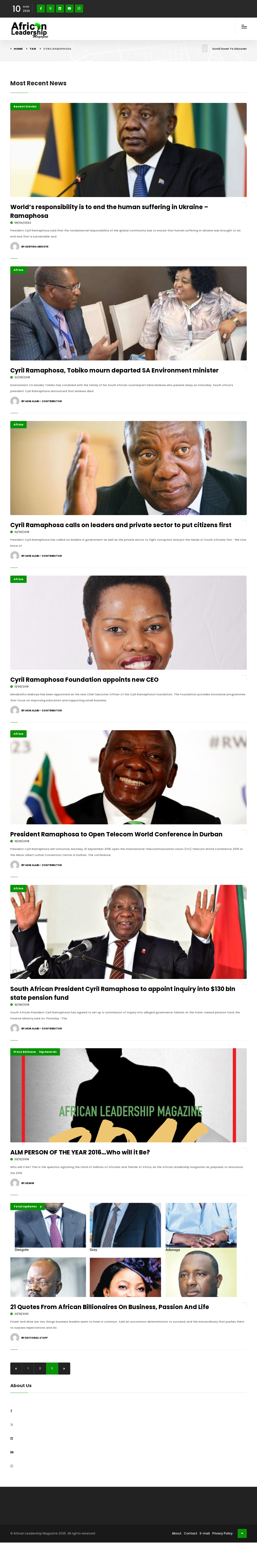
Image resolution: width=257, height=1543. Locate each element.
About (176, 1534)
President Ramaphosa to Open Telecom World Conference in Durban (116, 834)
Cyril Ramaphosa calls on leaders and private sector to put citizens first (120, 525)
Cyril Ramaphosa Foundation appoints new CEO (84, 679)
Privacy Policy (222, 1534)
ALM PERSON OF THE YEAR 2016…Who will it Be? (82, 1152)
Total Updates (25, 1206)
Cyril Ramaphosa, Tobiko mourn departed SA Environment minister (114, 370)
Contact (190, 1534)
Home (18, 49)
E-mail (205, 1534)
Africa (18, 270)
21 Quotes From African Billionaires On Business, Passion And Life (109, 1307)
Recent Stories (25, 106)
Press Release (25, 1052)
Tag (33, 49)
